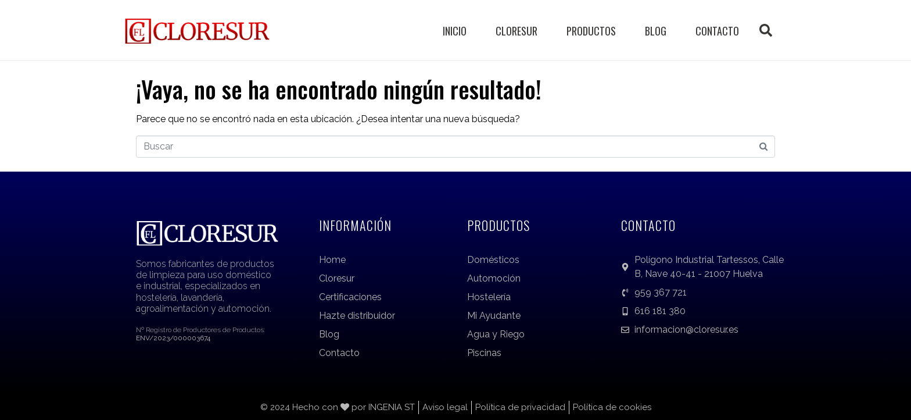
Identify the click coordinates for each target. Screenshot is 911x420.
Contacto (717, 30)
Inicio (455, 30)
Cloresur (516, 30)
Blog (655, 30)
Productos (591, 30)
